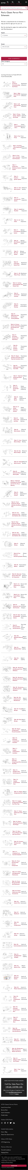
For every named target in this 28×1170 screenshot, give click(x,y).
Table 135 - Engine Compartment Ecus (16, 998)
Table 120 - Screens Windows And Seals (18, 843)
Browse (12, 2)
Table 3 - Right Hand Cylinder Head (17, 95)
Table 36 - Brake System (17, 430)
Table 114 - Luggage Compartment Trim (16, 782)
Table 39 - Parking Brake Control (18, 462)
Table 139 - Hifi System (16, 1040)
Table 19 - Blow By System (16, 253)
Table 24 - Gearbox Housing (16, 305)
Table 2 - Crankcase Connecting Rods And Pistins (16, 84)
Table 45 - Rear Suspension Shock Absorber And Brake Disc (16, 524)
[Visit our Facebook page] (8, 1122)
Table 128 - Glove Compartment (17, 924)
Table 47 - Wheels (16, 544)
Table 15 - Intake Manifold (18, 210)
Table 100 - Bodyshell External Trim (18, 637)
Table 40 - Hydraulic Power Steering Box (17, 473)
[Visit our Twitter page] (10, 1122)
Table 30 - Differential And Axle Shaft (17, 367)
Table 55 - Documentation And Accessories (16, 627)
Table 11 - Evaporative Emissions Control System (16, 167)
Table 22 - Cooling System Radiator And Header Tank (18, 284)
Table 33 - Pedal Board (16, 398)
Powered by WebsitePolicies (7, 1167)
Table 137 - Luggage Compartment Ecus (16, 1019)
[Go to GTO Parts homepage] (3, 3)
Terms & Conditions (6, 1150)
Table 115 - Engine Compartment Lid (18, 792)
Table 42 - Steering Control (16, 494)
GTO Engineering (5, 1142)
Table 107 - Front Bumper (18, 709)
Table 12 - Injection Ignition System (17, 178)
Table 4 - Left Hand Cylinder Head (17, 105)
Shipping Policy (4, 1152)
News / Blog (4, 1132)
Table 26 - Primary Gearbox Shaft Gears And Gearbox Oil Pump (16, 326)
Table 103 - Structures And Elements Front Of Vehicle (18, 669)
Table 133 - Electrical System (16, 977)
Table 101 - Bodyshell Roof (17, 648)
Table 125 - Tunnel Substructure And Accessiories (16, 892)
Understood (14, 1165)
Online (17, 1094)
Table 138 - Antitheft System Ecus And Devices (17, 1030)
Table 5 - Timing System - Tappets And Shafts (17, 116)
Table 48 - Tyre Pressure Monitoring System (18, 555)
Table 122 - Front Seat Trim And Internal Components (16, 863)
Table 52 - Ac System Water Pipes (17, 596)
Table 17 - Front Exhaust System (17, 231)
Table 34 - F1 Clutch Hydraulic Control (16, 409)
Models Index (4, 1115)
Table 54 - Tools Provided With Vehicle (16, 616)
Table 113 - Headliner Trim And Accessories (17, 771)
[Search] (26, 8)
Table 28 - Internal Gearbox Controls (15, 348)
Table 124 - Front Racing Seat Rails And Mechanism (16, 883)
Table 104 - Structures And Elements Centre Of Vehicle (18, 679)
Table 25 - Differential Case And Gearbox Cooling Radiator (15, 316)
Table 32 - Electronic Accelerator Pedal (16, 388)
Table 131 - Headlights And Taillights (17, 956)
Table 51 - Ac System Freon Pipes (17, 585)
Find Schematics (14, 58)
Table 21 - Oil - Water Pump (17, 274)
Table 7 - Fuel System (17, 1070)
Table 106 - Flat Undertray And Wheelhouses (17, 699)
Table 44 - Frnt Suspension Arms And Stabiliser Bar (16, 514)
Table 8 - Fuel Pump (17, 137)
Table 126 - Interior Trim (17, 902)
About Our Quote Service (7, 1134)
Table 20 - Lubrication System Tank (16, 263)
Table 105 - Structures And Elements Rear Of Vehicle (18, 689)
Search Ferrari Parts (6, 1107)
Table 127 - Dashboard (16, 913)
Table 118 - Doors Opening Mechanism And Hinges (18, 823)
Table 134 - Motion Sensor (17, 988)
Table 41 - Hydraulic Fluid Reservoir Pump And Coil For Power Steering (16, 483)
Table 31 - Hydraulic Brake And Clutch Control (18, 377)
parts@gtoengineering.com (15, 1092)
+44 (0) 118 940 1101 (14, 1087)
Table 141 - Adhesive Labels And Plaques (17, 1060)
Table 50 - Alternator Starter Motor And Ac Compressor (17, 575)
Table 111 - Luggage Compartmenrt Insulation (16, 751)
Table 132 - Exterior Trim (17, 966)
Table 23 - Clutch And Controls (16, 295)
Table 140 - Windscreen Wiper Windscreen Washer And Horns (17, 1050)
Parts (7, 2)
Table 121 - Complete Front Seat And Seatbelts (16, 853)
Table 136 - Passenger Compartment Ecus (16, 1009)
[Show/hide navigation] (26, 2)
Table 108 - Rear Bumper (17, 720)
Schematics (19, 2)
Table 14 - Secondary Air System (17, 199)
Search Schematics (5, 1112)
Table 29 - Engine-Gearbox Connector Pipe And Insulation (16, 357)
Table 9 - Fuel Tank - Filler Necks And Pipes (17, 147)
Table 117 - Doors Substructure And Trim (18, 813)
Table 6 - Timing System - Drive (17, 126)
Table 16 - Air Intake (17, 220)
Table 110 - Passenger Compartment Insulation (15, 740)
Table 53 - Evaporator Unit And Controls (17, 606)
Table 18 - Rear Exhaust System (17, 242)
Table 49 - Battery (16, 565)
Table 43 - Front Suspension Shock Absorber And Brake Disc (16, 504)
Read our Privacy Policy (7, 1162)
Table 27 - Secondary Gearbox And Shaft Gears (15, 337)
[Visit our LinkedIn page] (13, 1122)
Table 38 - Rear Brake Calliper (17, 451)
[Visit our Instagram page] (5, 1122)
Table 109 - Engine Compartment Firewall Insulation (16, 730)
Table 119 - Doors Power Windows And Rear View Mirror (17, 833)
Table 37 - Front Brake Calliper (17, 441)
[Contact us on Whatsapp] (1, 1123)
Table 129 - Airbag (16, 934)
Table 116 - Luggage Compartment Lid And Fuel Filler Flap (17, 802)
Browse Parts (4, 1110)
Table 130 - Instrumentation (17, 945)
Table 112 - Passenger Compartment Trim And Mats (16, 761)
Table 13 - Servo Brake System (17, 188)
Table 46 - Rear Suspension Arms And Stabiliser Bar (16, 534)
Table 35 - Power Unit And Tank (16, 419)
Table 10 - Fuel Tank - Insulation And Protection (16, 157)
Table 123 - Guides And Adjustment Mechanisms (16, 873)
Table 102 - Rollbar (16, 659)
